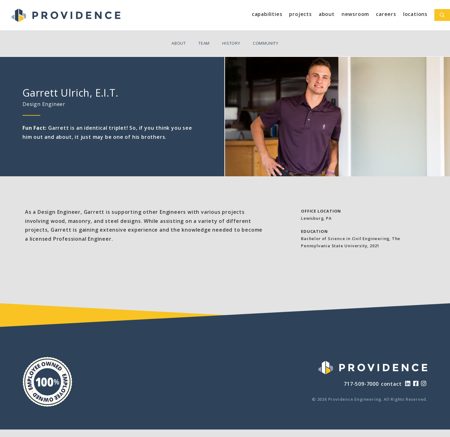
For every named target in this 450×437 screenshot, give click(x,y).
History (231, 43)
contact (391, 383)
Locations (415, 14)
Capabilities (267, 14)
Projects (300, 14)
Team (204, 43)
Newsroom (355, 14)
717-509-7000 (361, 383)
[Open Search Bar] (442, 15)
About (327, 14)
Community (265, 43)
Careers (386, 14)
